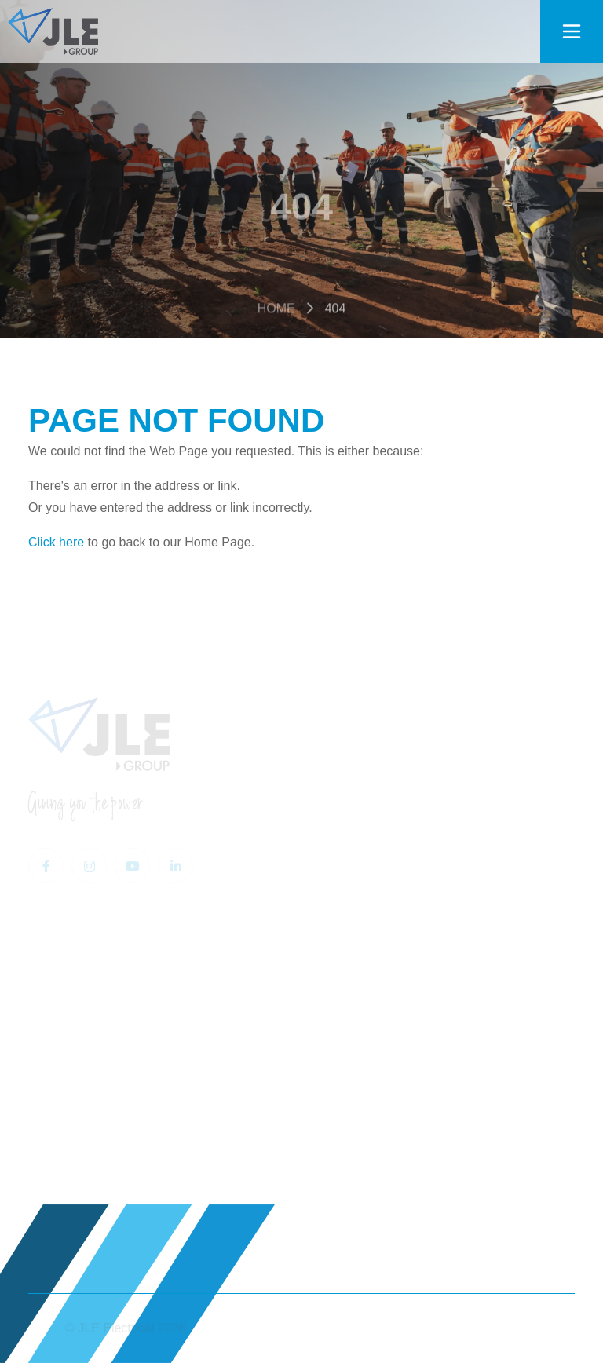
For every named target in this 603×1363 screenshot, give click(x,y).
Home (276, 313)
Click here (56, 542)
